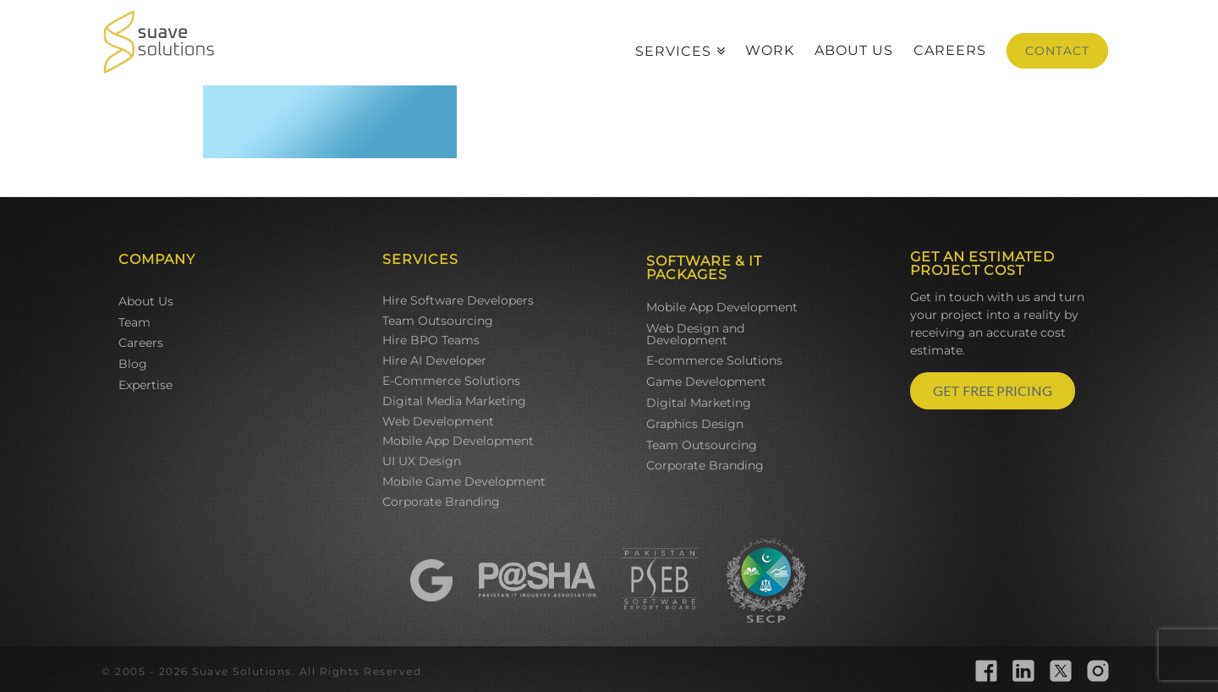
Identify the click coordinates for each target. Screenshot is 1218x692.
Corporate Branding (441, 501)
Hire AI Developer (434, 360)
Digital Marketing (698, 402)
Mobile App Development (458, 440)
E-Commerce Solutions (451, 380)
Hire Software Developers (458, 300)
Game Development (706, 381)
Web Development (438, 421)
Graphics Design (694, 423)
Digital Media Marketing (454, 401)
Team (134, 322)
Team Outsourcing (437, 320)
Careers (140, 342)
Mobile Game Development (464, 481)
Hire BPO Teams (431, 340)
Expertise (145, 385)
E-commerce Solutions (714, 360)
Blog (132, 363)
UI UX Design (421, 461)
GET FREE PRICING (992, 390)
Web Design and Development (695, 334)
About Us (145, 301)
